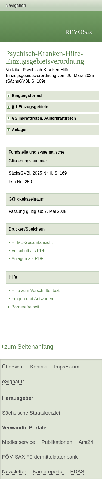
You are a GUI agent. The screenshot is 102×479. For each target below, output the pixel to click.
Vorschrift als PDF (26, 250)
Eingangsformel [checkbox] (27, 95)
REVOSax (78, 31)
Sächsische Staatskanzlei (31, 413)
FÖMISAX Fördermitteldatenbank (40, 457)
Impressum (66, 367)
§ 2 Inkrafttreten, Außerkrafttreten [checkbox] (44, 118)
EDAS (77, 471)
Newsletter (14, 471)
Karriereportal (48, 471)
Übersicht (13, 367)
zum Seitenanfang (27, 346)
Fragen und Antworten (30, 298)
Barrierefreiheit (23, 307)
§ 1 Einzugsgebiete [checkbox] (30, 107)
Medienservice (18, 442)
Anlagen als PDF (25, 258)
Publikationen (57, 442)
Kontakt (39, 367)
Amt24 (86, 442)
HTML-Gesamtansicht (30, 242)
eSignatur (13, 381)
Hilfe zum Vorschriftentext (33, 290)
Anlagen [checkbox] (20, 129)
